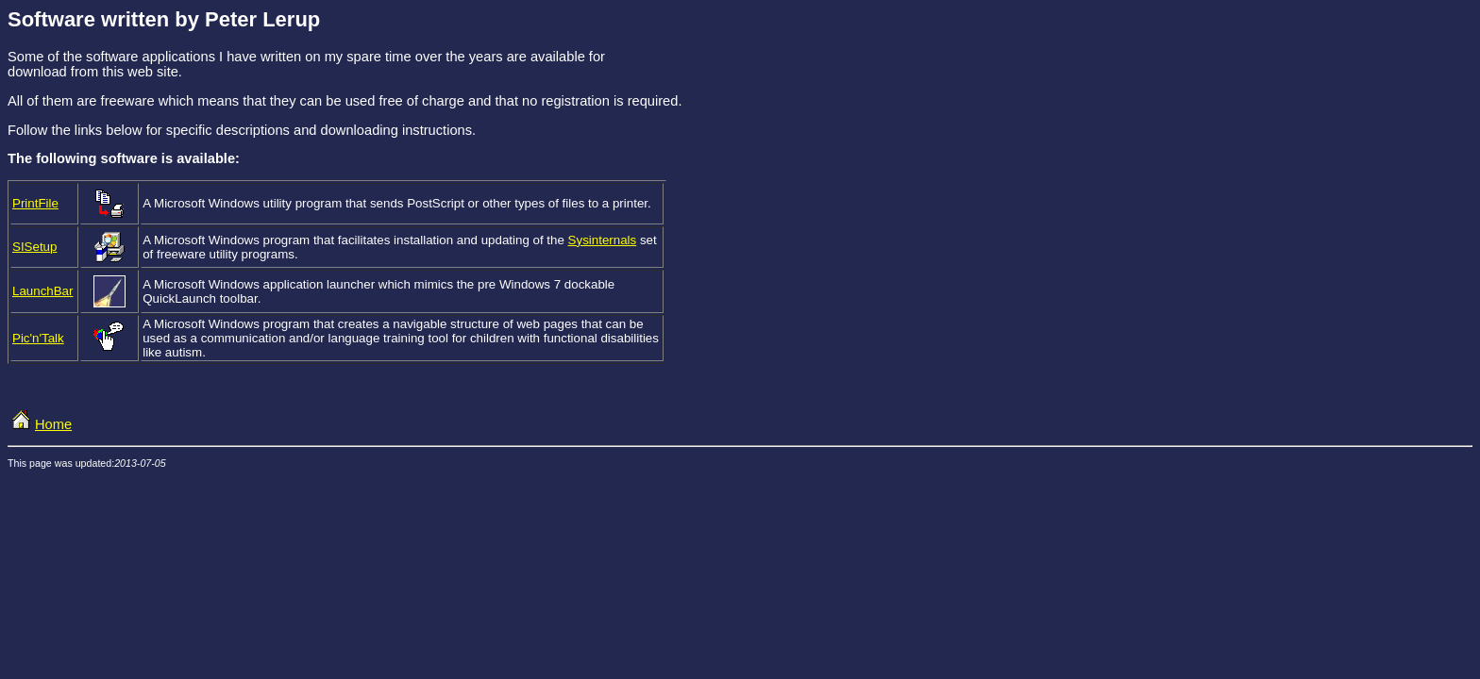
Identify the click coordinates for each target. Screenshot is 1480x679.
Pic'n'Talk (38, 338)
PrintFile (35, 203)
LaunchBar (42, 291)
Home (40, 424)
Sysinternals (602, 240)
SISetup (34, 247)
